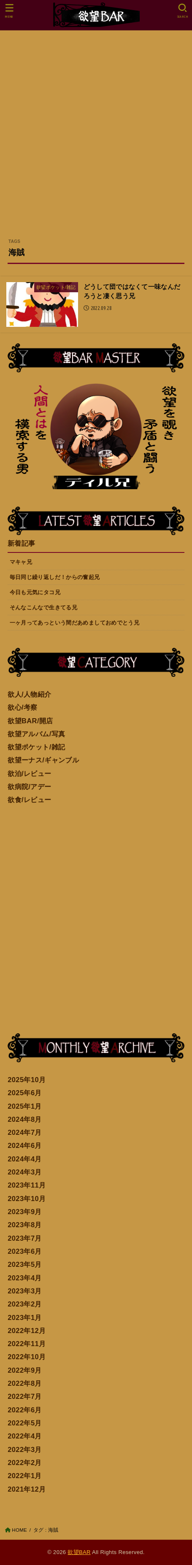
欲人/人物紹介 (29, 694)
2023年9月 (25, 1211)
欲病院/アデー (29, 786)
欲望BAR (79, 1552)
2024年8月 (25, 1119)
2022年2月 (25, 1462)
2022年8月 (25, 1383)
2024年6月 (25, 1145)
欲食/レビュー (29, 799)
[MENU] (9, 11)
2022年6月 (25, 1410)
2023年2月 (25, 1304)
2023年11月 (27, 1185)
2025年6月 (25, 1092)
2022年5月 (25, 1423)
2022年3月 (25, 1449)
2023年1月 (25, 1317)
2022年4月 (25, 1436)
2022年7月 (25, 1396)
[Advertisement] (96, 138)
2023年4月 (25, 1278)
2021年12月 (27, 1489)
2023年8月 (25, 1224)
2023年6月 (25, 1251)
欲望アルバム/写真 (36, 734)
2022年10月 (27, 1356)
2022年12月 (27, 1330)
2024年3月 (25, 1172)
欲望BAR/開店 (30, 721)
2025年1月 (25, 1106)
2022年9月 (25, 1370)
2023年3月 (25, 1291)
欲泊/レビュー (29, 773)
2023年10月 (27, 1198)
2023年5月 (25, 1264)
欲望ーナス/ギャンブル (43, 760)
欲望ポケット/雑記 (36, 747)
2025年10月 (27, 1079)
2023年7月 (25, 1238)
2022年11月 (27, 1343)
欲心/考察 (23, 707)
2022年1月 (25, 1475)
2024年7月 (25, 1132)
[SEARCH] (182, 11)
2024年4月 (25, 1159)
